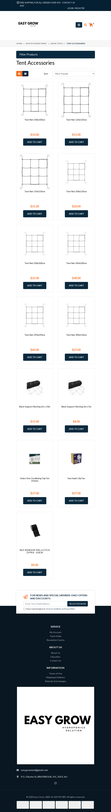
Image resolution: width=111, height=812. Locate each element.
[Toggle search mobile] (84, 25)
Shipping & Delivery (55, 677)
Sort (46, 73)
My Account (55, 632)
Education (55, 656)
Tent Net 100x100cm (34, 119)
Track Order (55, 636)
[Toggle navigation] (79, 25)
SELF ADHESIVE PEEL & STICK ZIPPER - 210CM (35, 551)
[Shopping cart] (91, 25)
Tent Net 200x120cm (76, 191)
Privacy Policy (69, 609)
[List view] (25, 73)
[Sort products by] (74, 73)
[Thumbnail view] (19, 73)
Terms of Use (55, 673)
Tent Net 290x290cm (34, 335)
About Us (55, 653)
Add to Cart (34, 142)
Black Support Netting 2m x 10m (34, 406)
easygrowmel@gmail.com (34, 770)
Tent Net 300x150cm (76, 335)
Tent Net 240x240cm (76, 263)
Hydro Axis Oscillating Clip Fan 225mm (34, 479)
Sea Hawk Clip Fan (76, 478)
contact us (68, 2)
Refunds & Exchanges (55, 681)
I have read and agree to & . (49, 609)
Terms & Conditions (54, 609)
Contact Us (55, 660)
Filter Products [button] (28, 54)
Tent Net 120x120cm (76, 119)
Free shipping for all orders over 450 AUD (40, 4)
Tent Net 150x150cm (34, 191)
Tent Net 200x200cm (34, 263)
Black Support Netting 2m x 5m (76, 406)
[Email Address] (45, 603)
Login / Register (75, 8)
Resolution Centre (56, 640)
